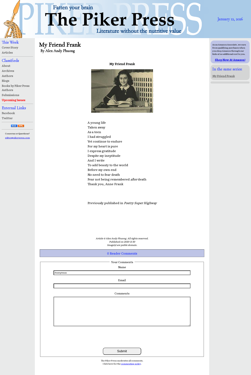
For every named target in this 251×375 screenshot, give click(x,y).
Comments (122, 293)
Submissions (10, 95)
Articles (7, 52)
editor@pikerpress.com (17, 137)
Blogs (5, 80)
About (6, 66)
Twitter (7, 118)
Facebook (8, 113)
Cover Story (10, 47)
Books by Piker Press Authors (15, 88)
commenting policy (131, 363)
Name (122, 267)
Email (122, 280)
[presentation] (122, 337)
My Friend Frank (223, 76)
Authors (7, 76)
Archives (8, 71)
